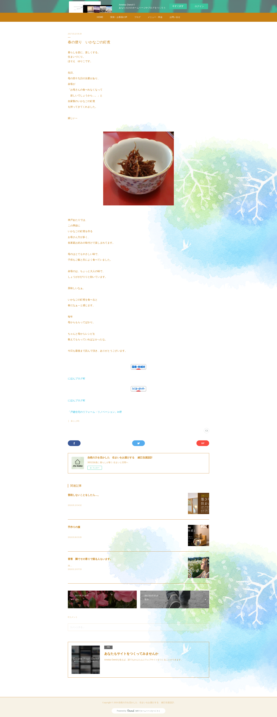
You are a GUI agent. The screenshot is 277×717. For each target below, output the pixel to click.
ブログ (137, 17)
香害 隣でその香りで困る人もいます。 (90, 559)
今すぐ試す (178, 6)
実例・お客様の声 (118, 17)
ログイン (199, 6)
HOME (100, 17)
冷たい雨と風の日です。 (80, 565)
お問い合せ (175, 17)
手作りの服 (74, 527)
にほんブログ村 (76, 378)
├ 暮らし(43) (73, 421)
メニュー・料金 (155, 17)
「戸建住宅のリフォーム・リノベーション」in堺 (95, 411)
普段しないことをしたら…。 (84, 495)
